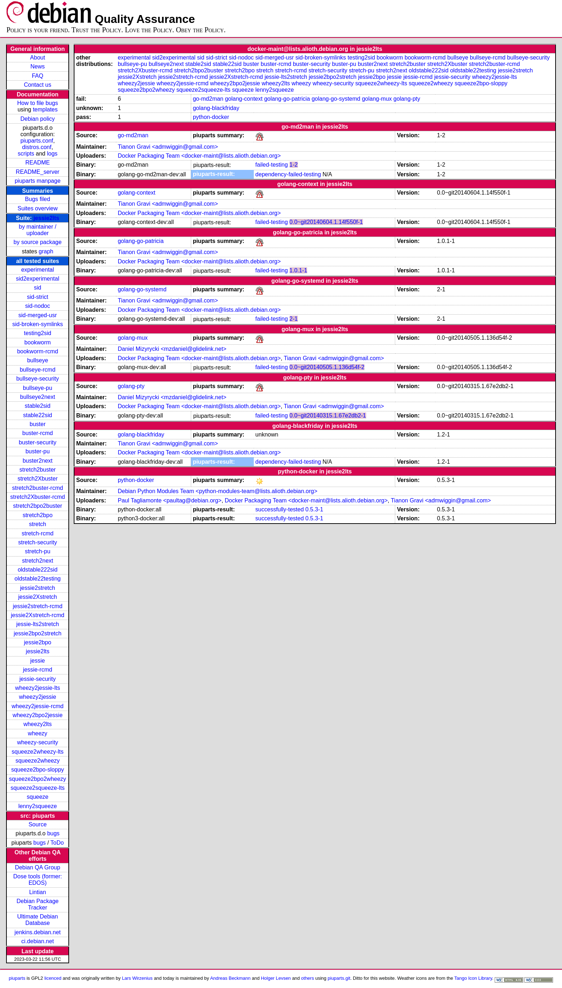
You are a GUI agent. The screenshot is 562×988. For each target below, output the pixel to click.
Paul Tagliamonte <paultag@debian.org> (170, 500)
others (307, 978)
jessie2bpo (38, 642)
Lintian (37, 892)
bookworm (37, 342)
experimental (37, 270)
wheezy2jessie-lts (37, 688)
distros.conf (37, 147)
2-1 (294, 319)
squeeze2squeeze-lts (37, 788)
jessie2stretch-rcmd (38, 606)
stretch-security (37, 542)
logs (52, 154)
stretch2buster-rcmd (37, 488)
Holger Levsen (276, 978)
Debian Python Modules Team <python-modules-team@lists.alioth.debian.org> (218, 491)
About (37, 57)
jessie (37, 661)
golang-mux (377, 99)
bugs (53, 833)
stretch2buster (37, 470)
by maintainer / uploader (38, 230)
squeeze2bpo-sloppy (37, 770)
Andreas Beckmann (230, 978)
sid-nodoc (37, 306)
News (37, 66)
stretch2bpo (38, 515)
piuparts (17, 978)
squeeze (38, 797)
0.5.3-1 (314, 509)
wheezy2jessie (37, 697)
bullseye (37, 360)
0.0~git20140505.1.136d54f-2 (327, 367)
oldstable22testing (37, 579)
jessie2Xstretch (37, 597)
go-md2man (208, 99)
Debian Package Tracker (37, 904)
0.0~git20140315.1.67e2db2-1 (328, 415)
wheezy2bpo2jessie (38, 715)
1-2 (294, 165)
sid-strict (37, 297)
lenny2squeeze (37, 806)
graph (46, 251)
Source (38, 824)
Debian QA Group (37, 867)
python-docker (211, 117)
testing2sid (38, 333)
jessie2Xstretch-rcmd (37, 615)
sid (37, 288)
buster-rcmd (37, 433)
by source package (38, 242)
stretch (37, 524)
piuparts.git (339, 978)
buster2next (38, 461)
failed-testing (271, 165)
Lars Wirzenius (137, 978)
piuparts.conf (36, 141)
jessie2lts (46, 218)
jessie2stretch (37, 588)
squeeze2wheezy (37, 761)
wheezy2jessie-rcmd (38, 706)
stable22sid (37, 415)
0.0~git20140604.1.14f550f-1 (326, 222)
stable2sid (37, 406)
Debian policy (37, 119)
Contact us (37, 85)
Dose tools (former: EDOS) (37, 879)
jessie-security (37, 679)
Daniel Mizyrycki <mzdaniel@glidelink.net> (172, 349)
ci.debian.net (37, 941)
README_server (37, 172)
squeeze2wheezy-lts (38, 752)
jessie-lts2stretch (37, 624)
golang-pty (406, 99)
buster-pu (37, 451)
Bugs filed (37, 199)
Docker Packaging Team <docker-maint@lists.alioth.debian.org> (199, 156)
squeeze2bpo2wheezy (37, 779)
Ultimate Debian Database (37, 919)
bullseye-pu (37, 388)
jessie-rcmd (37, 670)
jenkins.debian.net (37, 932)
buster (37, 424)
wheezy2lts (37, 724)
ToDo (57, 843)
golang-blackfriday (216, 108)
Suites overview (38, 208)
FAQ (37, 76)
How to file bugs (37, 103)
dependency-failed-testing (288, 174)
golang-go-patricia (287, 99)
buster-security (38, 442)
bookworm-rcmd (37, 351)
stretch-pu (37, 551)
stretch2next (37, 561)
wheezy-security (37, 742)
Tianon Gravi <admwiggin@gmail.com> (168, 147)
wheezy (37, 733)
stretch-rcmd (38, 533)
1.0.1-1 (298, 270)
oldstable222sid (37, 570)
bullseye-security (37, 379)
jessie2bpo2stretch (37, 633)
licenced (53, 978)
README (37, 162)
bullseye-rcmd (37, 370)
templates (45, 109)
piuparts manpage (37, 181)
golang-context (243, 99)
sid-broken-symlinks (37, 324)
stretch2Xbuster (38, 479)
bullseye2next (37, 397)
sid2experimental (37, 279)
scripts (26, 154)
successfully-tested (279, 509)
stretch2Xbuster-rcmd (37, 497)
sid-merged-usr (37, 315)
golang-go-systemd (335, 99)
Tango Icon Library (473, 978)
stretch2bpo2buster (37, 506)
